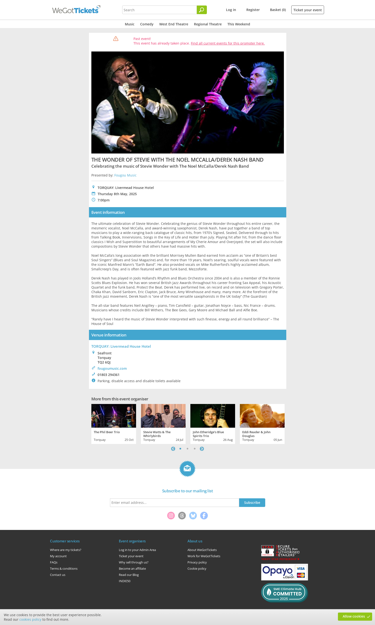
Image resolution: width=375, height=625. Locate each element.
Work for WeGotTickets (204, 556)
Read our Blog (129, 575)
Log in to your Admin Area (137, 550)
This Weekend (238, 24)
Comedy (147, 24)
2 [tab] (187, 448)
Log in (231, 9)
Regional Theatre (208, 24)
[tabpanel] (113, 423)
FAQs (53, 562)
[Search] (202, 10)
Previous (173, 448)
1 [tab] (180, 448)
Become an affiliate (132, 568)
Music (129, 24)
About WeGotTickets (202, 550)
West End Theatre (173, 24)
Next (201, 448)
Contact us (57, 575)
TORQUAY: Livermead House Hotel (121, 346)
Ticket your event (307, 10)
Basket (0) (278, 9)
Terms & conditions (63, 568)
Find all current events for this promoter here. (228, 43)
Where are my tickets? (65, 550)
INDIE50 (124, 581)
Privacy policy (197, 562)
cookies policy (30, 619)
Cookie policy (197, 568)
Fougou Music (125, 175)
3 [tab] (194, 448)
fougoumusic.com (112, 368)
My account (58, 556)
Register (253, 9)
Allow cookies (354, 616)
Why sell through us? (134, 562)
